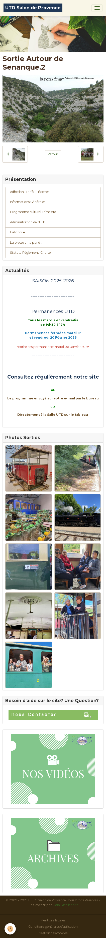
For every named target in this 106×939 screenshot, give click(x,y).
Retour (53, 154)
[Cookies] (10, 928)
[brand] (33, 8)
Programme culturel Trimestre (33, 212)
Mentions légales (53, 920)
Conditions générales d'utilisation (53, 926)
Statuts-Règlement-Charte (30, 252)
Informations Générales (27, 202)
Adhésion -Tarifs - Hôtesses (29, 192)
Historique (17, 232)
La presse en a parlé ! (26, 242)
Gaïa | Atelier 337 (65, 905)
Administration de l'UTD (28, 222)
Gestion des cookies (53, 933)
